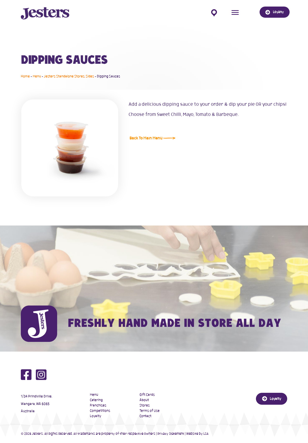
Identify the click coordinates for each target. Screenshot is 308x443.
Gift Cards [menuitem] (147, 395)
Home (25, 76)
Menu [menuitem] (94, 395)
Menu (37, 76)
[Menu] (235, 12)
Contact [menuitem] (145, 416)
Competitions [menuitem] (100, 411)
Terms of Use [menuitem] (149, 411)
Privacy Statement (170, 434)
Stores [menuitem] (144, 405)
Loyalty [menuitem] (95, 416)
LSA (205, 434)
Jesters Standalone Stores (64, 76)
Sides (90, 76)
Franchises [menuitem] (98, 405)
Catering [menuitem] (96, 400)
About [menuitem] (144, 400)
